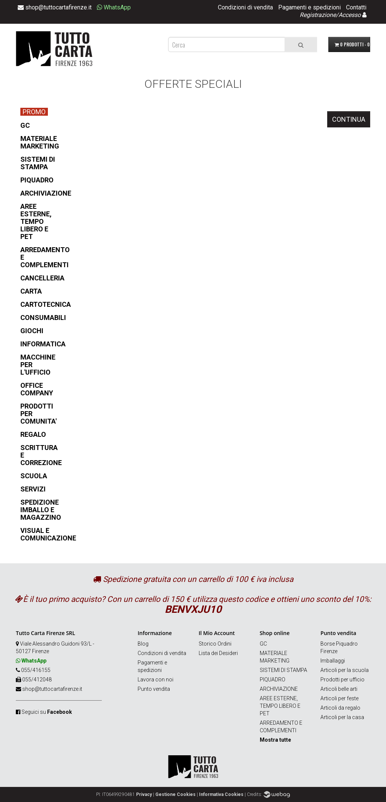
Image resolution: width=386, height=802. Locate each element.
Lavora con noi (155, 679)
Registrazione (318, 14)
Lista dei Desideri (218, 653)
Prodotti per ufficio (342, 679)
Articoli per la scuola (344, 670)
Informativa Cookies (221, 794)
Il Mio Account (217, 633)
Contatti (356, 7)
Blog (143, 644)
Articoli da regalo (340, 708)
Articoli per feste (339, 698)
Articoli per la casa (342, 717)
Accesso (350, 14)
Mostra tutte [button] (275, 740)
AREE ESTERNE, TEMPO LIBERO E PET (280, 705)
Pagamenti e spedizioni (309, 7)
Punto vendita (154, 689)
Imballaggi (332, 661)
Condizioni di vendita (245, 7)
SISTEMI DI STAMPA (283, 670)
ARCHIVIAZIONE (279, 689)
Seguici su (46, 712)
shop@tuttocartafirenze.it (52, 689)
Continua (348, 119)
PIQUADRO (272, 679)
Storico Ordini (215, 644)
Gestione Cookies (175, 794)
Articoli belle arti (338, 689)
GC (263, 644)
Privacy (144, 794)
